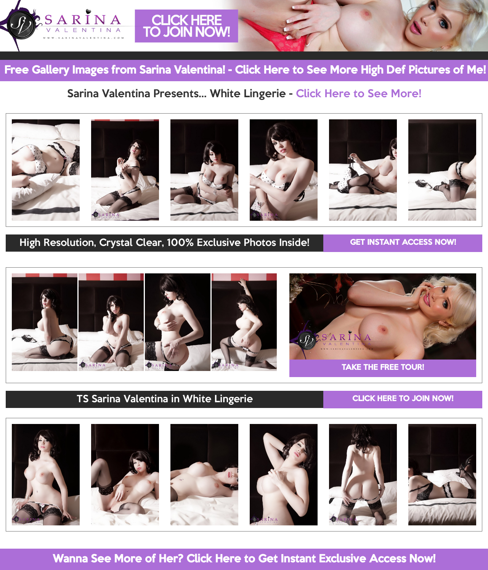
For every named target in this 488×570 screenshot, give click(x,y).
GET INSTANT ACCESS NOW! (403, 242)
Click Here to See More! (358, 94)
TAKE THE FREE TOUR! (383, 367)
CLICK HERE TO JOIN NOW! (402, 399)
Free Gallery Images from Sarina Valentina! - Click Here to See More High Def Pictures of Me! (245, 70)
